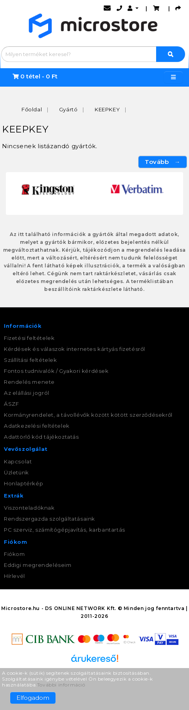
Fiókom (14, 554)
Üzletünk (16, 472)
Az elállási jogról (26, 393)
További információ (61, 685)
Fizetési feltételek (29, 338)
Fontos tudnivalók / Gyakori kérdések (56, 371)
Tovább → (162, 161)
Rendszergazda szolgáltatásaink (49, 519)
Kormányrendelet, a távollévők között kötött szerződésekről (88, 415)
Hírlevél (14, 576)
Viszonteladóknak (29, 508)
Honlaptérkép (23, 483)
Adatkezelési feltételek (37, 426)
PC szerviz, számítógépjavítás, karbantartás (64, 530)
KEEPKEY (107, 109)
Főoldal (32, 109)
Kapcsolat (18, 461)
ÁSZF (11, 404)
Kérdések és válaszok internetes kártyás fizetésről (74, 349)
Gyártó (68, 109)
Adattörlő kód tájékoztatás (41, 437)
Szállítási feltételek (30, 360)
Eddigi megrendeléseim (38, 565)
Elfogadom (32, 697)
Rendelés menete (29, 382)
